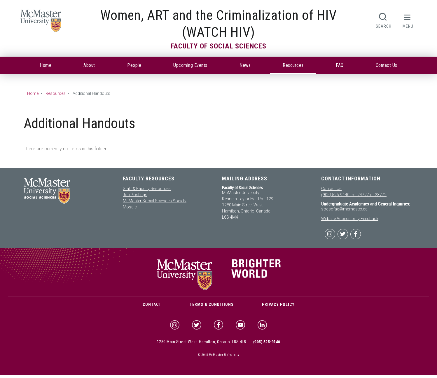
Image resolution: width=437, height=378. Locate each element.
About (89, 65)
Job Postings (135, 194)
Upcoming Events (190, 65)
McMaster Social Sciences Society (154, 200)
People (134, 65)
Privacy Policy (278, 306)
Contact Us (386, 65)
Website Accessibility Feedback (349, 218)
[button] (407, 19)
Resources (293, 65)
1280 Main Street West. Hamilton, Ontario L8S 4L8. (202, 345)
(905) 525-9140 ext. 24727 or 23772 (354, 194)
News (245, 65)
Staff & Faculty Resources (147, 188)
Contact (152, 306)
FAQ (340, 65)
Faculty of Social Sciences (218, 46)
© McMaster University (218, 358)
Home (45, 65)
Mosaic (130, 207)
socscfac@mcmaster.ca (344, 209)
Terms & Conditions (212, 306)
